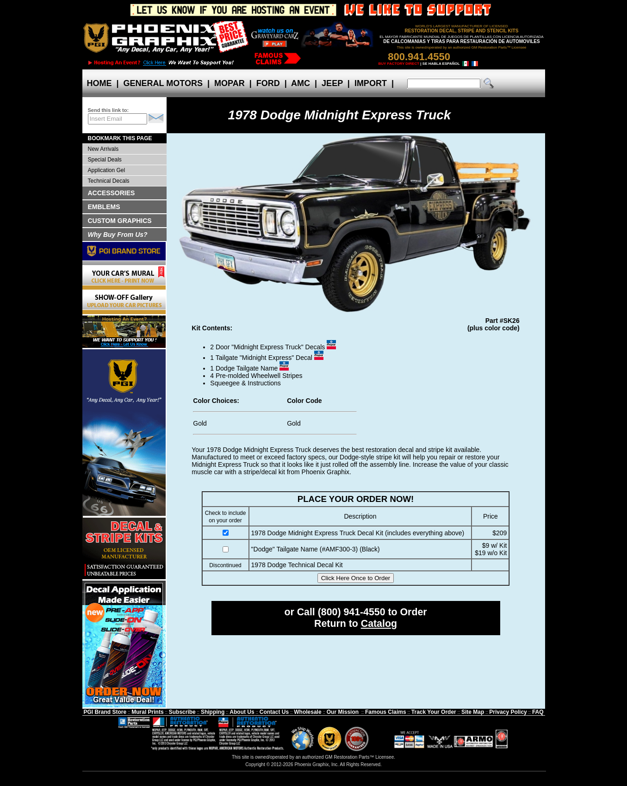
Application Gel (106, 170)
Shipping (212, 712)
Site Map (472, 712)
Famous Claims (385, 712)
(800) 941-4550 (351, 612)
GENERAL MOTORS (163, 83)
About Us (242, 712)
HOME (99, 83)
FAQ (538, 712)
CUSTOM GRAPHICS (120, 220)
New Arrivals (103, 149)
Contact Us (274, 712)
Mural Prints (147, 712)
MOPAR (229, 83)
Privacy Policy (508, 712)
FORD (268, 83)
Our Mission (343, 712)
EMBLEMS (104, 206)
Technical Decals (109, 181)
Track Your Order (433, 712)
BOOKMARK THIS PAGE (120, 138)
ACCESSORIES (111, 193)
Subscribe (182, 712)
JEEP (332, 83)
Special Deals (105, 159)
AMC (301, 83)
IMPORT (370, 83)
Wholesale (307, 712)
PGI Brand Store (104, 712)
